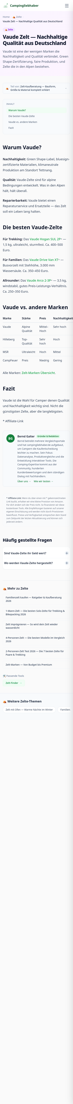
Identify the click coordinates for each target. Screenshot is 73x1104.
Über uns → (24, 481)
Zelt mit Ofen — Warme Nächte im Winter (29, 709)
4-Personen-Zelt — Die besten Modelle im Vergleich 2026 (35, 639)
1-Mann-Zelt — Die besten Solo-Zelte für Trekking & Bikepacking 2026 (35, 612)
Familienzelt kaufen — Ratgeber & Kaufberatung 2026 (34, 599)
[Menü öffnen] (66, 5)
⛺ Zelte (17, 16)
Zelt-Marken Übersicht (38, 373)
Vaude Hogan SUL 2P (45, 239)
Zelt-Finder (14, 683)
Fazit (11, 127)
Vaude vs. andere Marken (22, 122)
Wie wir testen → (43, 481)
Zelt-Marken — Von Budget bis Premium (29, 664)
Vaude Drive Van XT (44, 260)
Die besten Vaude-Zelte (21, 116)
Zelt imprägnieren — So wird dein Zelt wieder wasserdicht (32, 626)
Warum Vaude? (17, 110)
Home (6, 16)
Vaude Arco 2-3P (39, 280)
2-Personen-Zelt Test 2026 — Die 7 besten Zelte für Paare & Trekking (35, 653)
